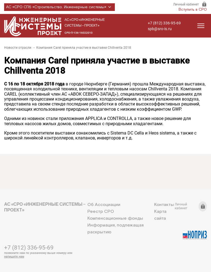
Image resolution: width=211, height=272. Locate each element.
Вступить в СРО (193, 9)
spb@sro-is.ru (160, 29)
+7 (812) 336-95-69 (164, 23)
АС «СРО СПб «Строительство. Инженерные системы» (59, 7)
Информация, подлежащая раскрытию (115, 228)
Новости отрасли (17, 48)
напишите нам (14, 256)
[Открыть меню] (201, 26)
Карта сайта (160, 215)
